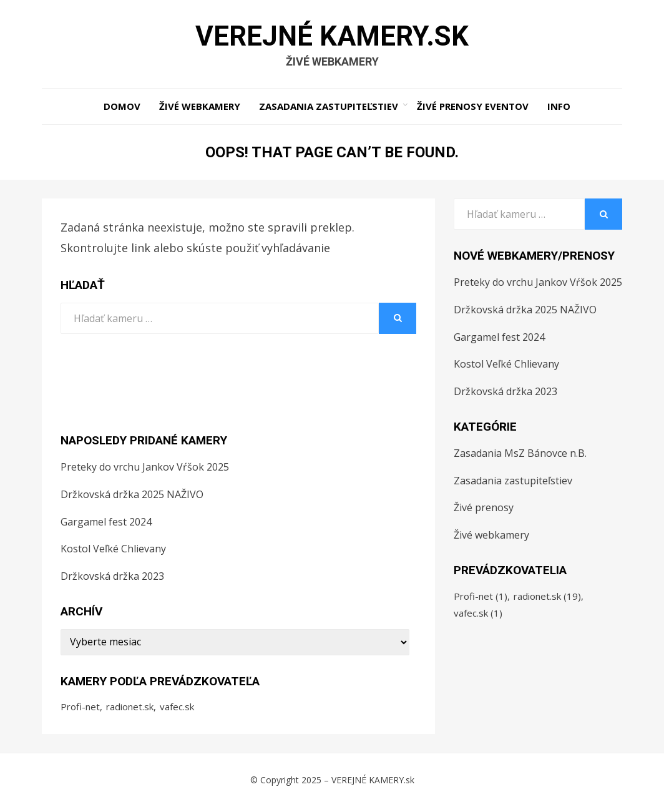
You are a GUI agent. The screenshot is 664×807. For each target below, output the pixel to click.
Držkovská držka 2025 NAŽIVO (132, 494)
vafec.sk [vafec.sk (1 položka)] (177, 706)
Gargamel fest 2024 (106, 522)
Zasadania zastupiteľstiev (328, 106)
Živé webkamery (199, 106)
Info (558, 106)
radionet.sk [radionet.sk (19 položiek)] (130, 706)
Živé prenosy (484, 507)
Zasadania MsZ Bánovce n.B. (520, 453)
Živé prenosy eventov (473, 106)
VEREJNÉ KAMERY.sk (332, 36)
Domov (122, 106)
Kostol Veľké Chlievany (113, 548)
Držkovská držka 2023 (112, 576)
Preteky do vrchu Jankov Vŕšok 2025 (145, 467)
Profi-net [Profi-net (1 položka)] (80, 706)
